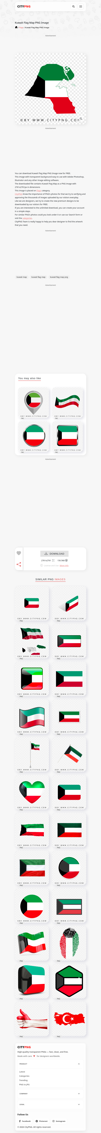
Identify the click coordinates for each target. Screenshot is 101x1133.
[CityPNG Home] (24, 6)
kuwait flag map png (59, 277)
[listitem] (24, 1121)
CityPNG (18, 194)
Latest (22, 1072)
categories (27, 218)
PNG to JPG (24, 1084)
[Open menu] (81, 6)
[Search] (73, 6)
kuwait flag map (38, 277)
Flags (38, 190)
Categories (24, 1076)
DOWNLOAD (54, 554)
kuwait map (22, 277)
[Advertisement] (50, 44)
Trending (23, 1080)
